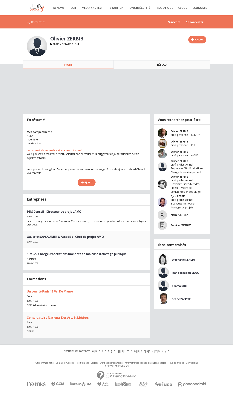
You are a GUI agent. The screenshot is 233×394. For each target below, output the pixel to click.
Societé (94, 363)
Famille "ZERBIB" (181, 225)
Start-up (116, 8)
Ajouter (199, 39)
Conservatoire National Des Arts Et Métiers (57, 318)
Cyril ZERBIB (178, 196)
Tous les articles (176, 363)
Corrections (191, 363)
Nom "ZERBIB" (179, 215)
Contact (59, 363)
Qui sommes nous (44, 363)
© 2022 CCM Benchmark (117, 366)
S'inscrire (174, 22)
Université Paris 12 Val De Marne (50, 291)
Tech (72, 8)
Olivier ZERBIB (179, 131)
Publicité (69, 363)
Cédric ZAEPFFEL (182, 299)
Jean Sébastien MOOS (185, 273)
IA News (59, 8)
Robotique (165, 8)
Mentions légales (157, 363)
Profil (68, 64)
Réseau (161, 64)
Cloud (183, 8)
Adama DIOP (180, 286)
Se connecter (194, 22)
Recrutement (82, 363)
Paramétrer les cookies (136, 363)
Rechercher (38, 22)
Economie (200, 8)
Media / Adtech (92, 8)
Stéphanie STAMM (183, 259)
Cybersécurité (139, 8)
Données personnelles (111, 363)
